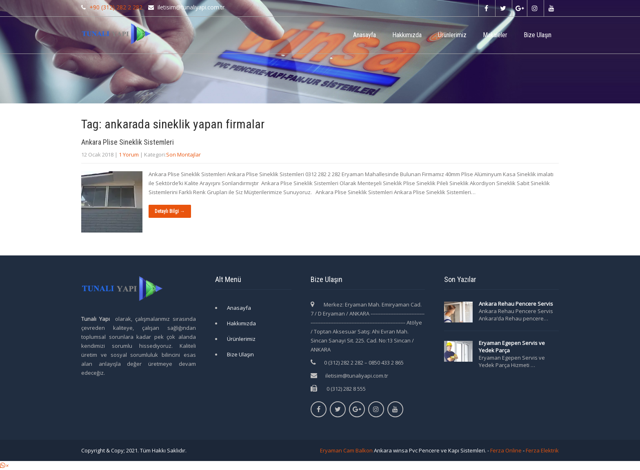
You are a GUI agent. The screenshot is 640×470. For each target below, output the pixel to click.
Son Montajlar (183, 154)
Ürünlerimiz (452, 35)
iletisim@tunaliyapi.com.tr (356, 375)
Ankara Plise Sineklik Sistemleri (127, 142)
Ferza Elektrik (542, 450)
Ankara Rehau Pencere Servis (516, 303)
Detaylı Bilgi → (170, 211)
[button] (4, 465)
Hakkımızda (407, 35)
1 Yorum (129, 154)
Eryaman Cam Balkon (346, 450)
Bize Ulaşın (537, 35)
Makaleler (495, 35)
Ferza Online (506, 450)
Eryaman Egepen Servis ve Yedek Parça (512, 346)
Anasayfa (364, 35)
